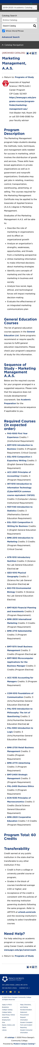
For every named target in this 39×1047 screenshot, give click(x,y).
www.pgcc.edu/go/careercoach (20, 950)
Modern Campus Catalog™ (24, 1044)
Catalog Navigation (14, 45)
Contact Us (23, 988)
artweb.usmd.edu (27, 912)
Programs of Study (24, 77)
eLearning (5, 1017)
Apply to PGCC (7, 1004)
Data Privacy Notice (8, 1015)
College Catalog (7, 1009)
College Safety (7, 1012)
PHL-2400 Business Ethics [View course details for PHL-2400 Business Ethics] (20, 786)
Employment (6, 1020)
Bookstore (5, 1007)
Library (4, 1030)
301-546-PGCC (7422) (9, 988)
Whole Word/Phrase (15, 31)
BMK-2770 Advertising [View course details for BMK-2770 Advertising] (18, 763)
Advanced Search (11, 37)
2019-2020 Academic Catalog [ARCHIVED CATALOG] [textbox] (20, 7)
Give (3, 1022)
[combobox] (19, 7)
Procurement (24, 1015)
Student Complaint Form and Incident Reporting (26, 1025)
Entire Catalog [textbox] (10, 20)
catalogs (10, 1037)
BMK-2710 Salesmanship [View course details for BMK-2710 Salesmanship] (19, 631)
